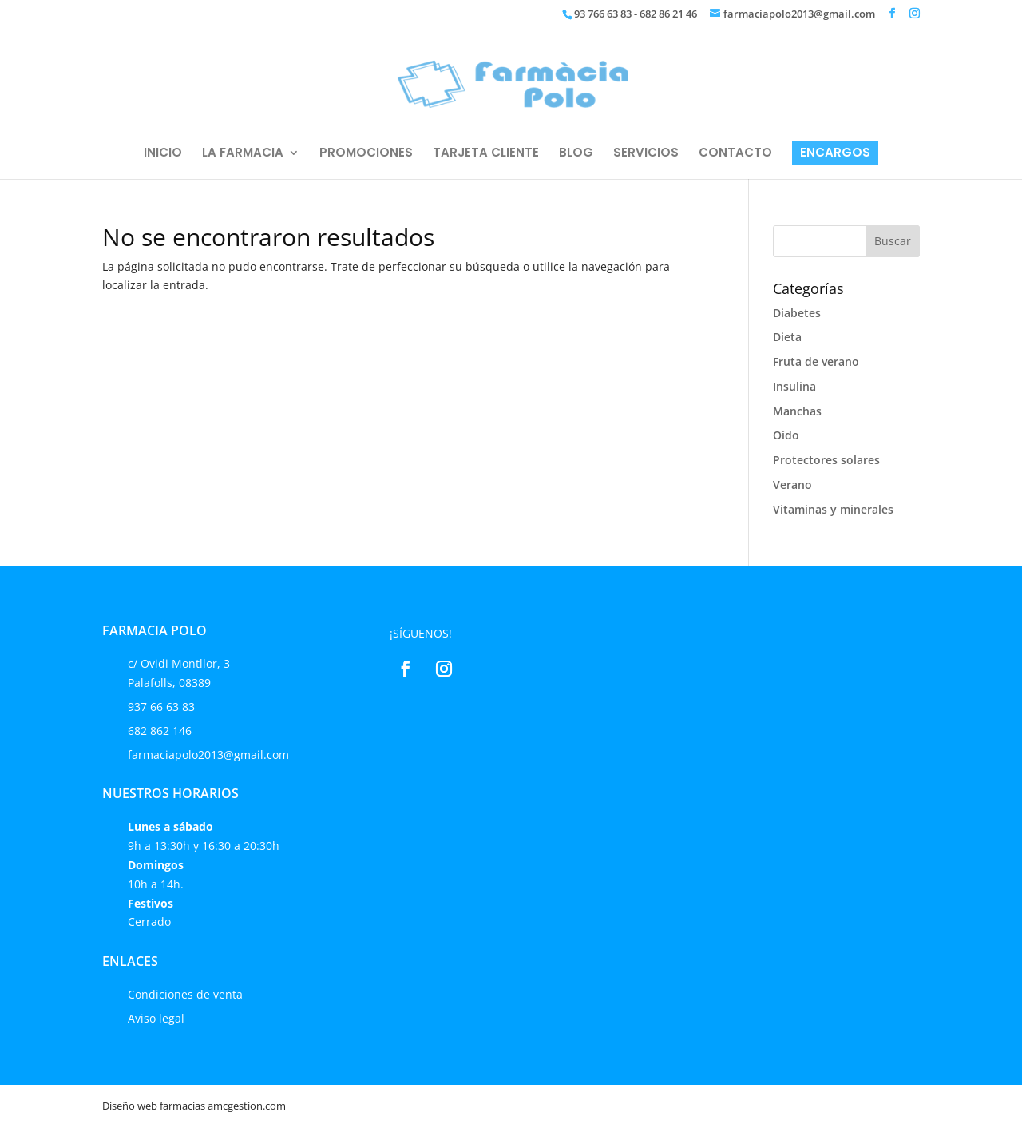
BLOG (576, 154)
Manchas (797, 411)
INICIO (163, 154)
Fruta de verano (816, 361)
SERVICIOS (646, 154)
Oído (786, 435)
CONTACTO (735, 154)
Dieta (787, 336)
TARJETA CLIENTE (486, 154)
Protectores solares (826, 459)
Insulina (794, 386)
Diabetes (797, 312)
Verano (792, 484)
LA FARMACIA (242, 154)
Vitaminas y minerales (833, 509)
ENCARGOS (835, 154)
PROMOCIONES (366, 154)
